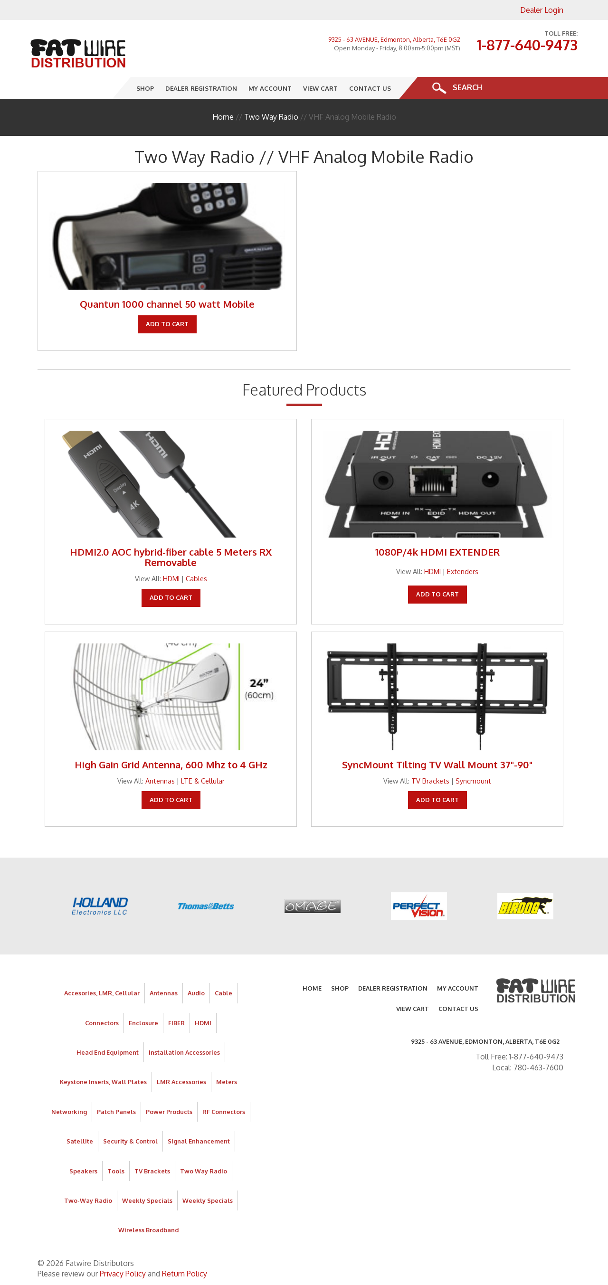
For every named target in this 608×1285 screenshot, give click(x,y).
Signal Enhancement (199, 1141)
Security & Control (130, 1141)
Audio (196, 993)
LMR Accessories (181, 1082)
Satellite (79, 1141)
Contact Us (370, 88)
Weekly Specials (147, 1200)
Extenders (462, 571)
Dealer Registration (202, 88)
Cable (223, 993)
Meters (226, 1082)
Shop (145, 88)
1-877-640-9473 (527, 44)
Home (223, 117)
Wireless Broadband (148, 1230)
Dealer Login (541, 10)
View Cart (321, 88)
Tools (115, 1171)
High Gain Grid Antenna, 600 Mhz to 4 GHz (171, 764)
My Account (270, 88)
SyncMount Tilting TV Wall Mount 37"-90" (437, 764)
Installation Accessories (184, 1052)
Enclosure (143, 1023)
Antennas (160, 780)
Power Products (169, 1111)
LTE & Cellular (203, 780)
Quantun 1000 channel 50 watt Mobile (167, 304)
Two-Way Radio (88, 1200)
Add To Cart (167, 324)
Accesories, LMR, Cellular (102, 993)
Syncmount (473, 780)
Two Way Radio (271, 117)
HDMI (171, 578)
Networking (69, 1111)
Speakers (83, 1171)
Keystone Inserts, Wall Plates (103, 1082)
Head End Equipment (107, 1052)
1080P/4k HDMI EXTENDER (437, 552)
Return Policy (184, 1273)
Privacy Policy (123, 1273)
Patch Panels (116, 1111)
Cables (196, 578)
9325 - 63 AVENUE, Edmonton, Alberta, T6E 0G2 (394, 39)
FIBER (176, 1023)
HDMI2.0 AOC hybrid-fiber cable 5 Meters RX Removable (171, 557)
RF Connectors (223, 1111)
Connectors (102, 1023)
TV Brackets (430, 780)
